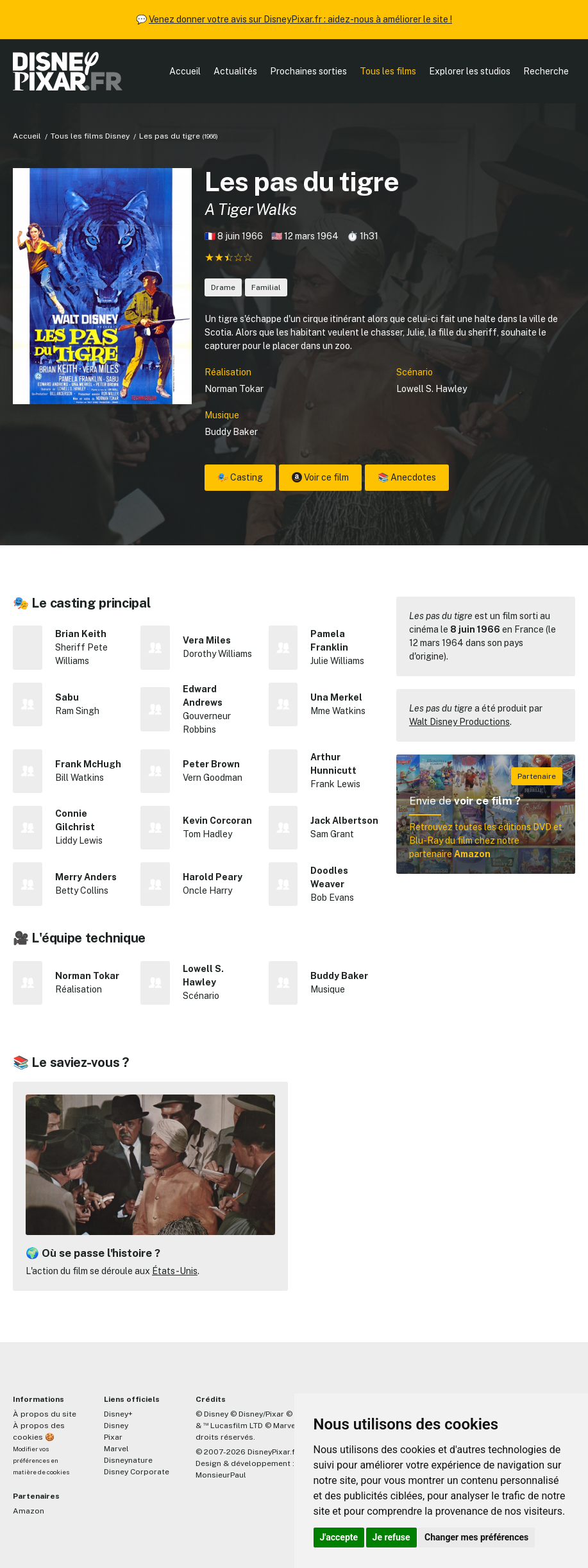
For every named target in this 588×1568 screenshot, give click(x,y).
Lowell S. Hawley (431, 389)
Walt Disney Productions (459, 722)
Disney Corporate (136, 1471)
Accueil (185, 71)
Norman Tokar (234, 389)
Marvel (116, 1448)
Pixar (113, 1437)
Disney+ (118, 1414)
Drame (223, 287)
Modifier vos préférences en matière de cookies (41, 1460)
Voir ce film (320, 477)
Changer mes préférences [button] (476, 1537)
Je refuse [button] (391, 1537)
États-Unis (174, 1271)
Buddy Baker (231, 432)
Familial (266, 287)
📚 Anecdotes (407, 477)
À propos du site (44, 1414)
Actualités (235, 71)
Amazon (28, 1510)
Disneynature (128, 1460)
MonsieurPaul (221, 1474)
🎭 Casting (240, 477)
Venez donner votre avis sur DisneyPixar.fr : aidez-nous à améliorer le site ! (300, 19)
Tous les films (388, 71)
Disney (116, 1425)
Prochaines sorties (308, 71)
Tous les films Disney (90, 136)
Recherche (546, 71)
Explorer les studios (469, 71)
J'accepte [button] (339, 1537)
